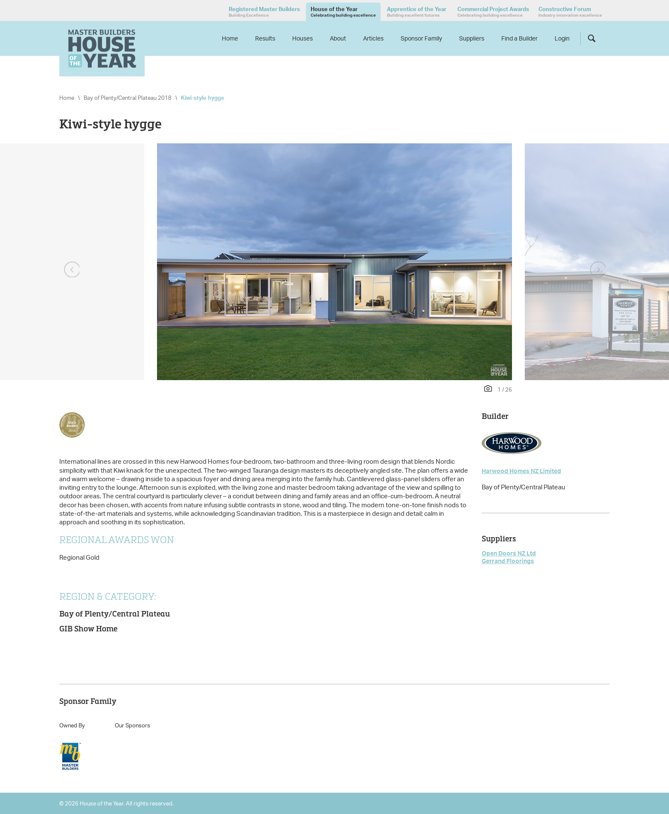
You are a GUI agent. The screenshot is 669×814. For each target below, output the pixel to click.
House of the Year (343, 12)
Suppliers (471, 38)
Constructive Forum (570, 12)
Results (265, 38)
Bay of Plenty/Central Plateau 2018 (128, 97)
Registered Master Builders (264, 12)
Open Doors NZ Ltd (509, 553)
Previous (70, 270)
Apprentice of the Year (416, 12)
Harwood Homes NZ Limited (521, 470)
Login (562, 38)
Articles (373, 38)
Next (598, 270)
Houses (302, 38)
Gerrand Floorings (508, 560)
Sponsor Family (421, 38)
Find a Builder (519, 38)
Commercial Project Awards (493, 12)
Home (230, 38)
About (338, 38)
